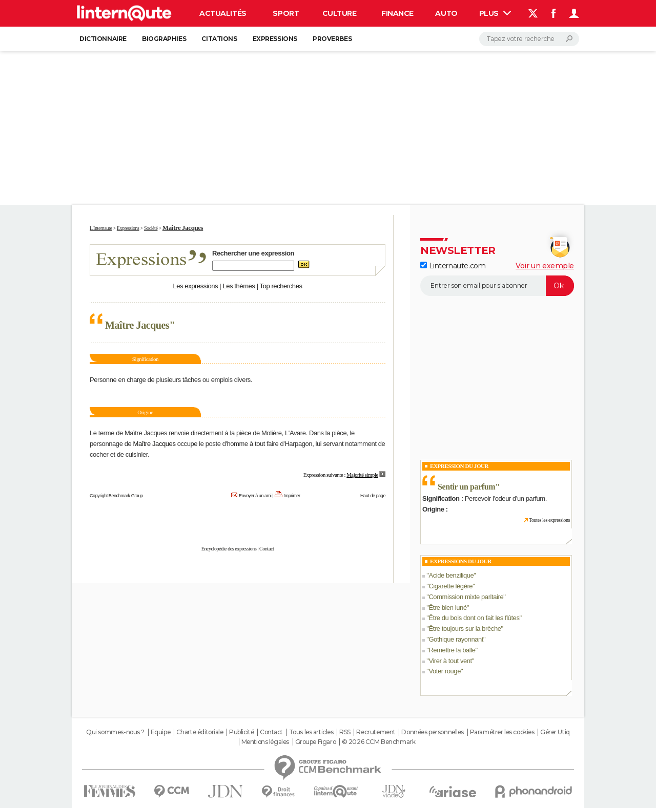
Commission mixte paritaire (465, 597)
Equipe (160, 732)
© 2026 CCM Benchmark (379, 742)
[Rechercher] (529, 39)
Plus (495, 13)
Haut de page (372, 495)
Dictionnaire (103, 38)
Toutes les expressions (549, 520)
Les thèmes (238, 286)
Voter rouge (444, 671)
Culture (339, 13)
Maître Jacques (154, 444)
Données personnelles (432, 732)
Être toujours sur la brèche (464, 628)
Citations (219, 38)
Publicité (241, 732)
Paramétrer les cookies (502, 732)
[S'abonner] (497, 285)
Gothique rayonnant (455, 639)
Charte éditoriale (199, 732)
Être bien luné (447, 607)
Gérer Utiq (555, 732)
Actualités (223, 13)
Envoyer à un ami (255, 495)
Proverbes (332, 38)
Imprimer (292, 495)
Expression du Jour (459, 466)
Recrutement (375, 732)
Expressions (275, 38)
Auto (446, 13)
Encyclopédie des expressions (229, 548)
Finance (397, 13)
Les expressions (195, 286)
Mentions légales (265, 742)
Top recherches (281, 286)
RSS (345, 732)
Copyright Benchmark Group (116, 495)
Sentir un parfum (466, 486)
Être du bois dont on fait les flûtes (473, 618)
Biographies (164, 38)
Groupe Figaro (315, 742)
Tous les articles (311, 732)
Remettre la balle (451, 650)
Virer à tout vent (449, 661)
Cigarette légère (450, 586)
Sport (286, 13)
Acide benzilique (451, 575)
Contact (266, 548)
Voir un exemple (545, 265)
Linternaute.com (452, 265)
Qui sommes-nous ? (115, 732)
